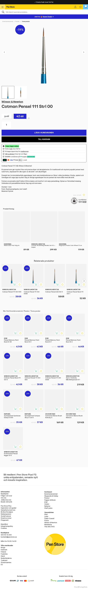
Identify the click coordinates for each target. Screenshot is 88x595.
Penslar (17, 21)
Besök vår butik (6, 502)
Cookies (4, 528)
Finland (3, 552)
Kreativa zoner (6, 518)
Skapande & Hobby (51, 496)
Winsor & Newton (12, 101)
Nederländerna (6, 558)
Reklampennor (6, 514)
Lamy (46, 516)
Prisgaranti (5, 520)
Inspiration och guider (8, 508)
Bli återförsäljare (7, 512)
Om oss (3, 498)
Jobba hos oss (6, 500)
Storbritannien (6, 562)
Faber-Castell (49, 518)
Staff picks (48, 508)
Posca (46, 520)
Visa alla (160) (49, 527)
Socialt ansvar (6, 516)
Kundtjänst (4, 494)
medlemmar (24, 151)
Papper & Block (50, 500)
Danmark (4, 550)
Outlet (46, 504)
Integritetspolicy (7, 526)
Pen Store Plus (6, 506)
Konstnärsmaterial (7, 21)
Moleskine (48, 525)
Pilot (46, 514)
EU (2, 565)
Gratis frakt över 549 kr (44, 2)
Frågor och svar (6, 496)
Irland (3, 556)
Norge (3, 548)
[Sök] (44, 11)
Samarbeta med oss (8, 510)
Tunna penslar (26, 21)
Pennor (47, 498)
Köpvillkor (4, 524)
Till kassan (44, 139)
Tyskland (4, 560)
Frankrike (4, 554)
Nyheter (47, 506)
